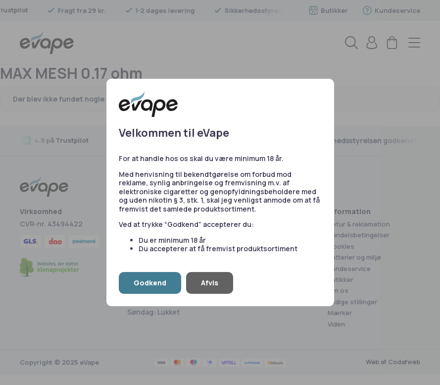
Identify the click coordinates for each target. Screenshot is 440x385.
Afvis (209, 282)
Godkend (150, 282)
